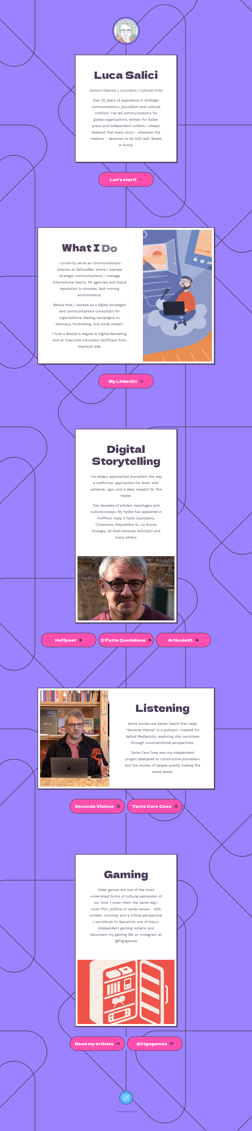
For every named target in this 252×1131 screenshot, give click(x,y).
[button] (126, 179)
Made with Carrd (126, 1111)
